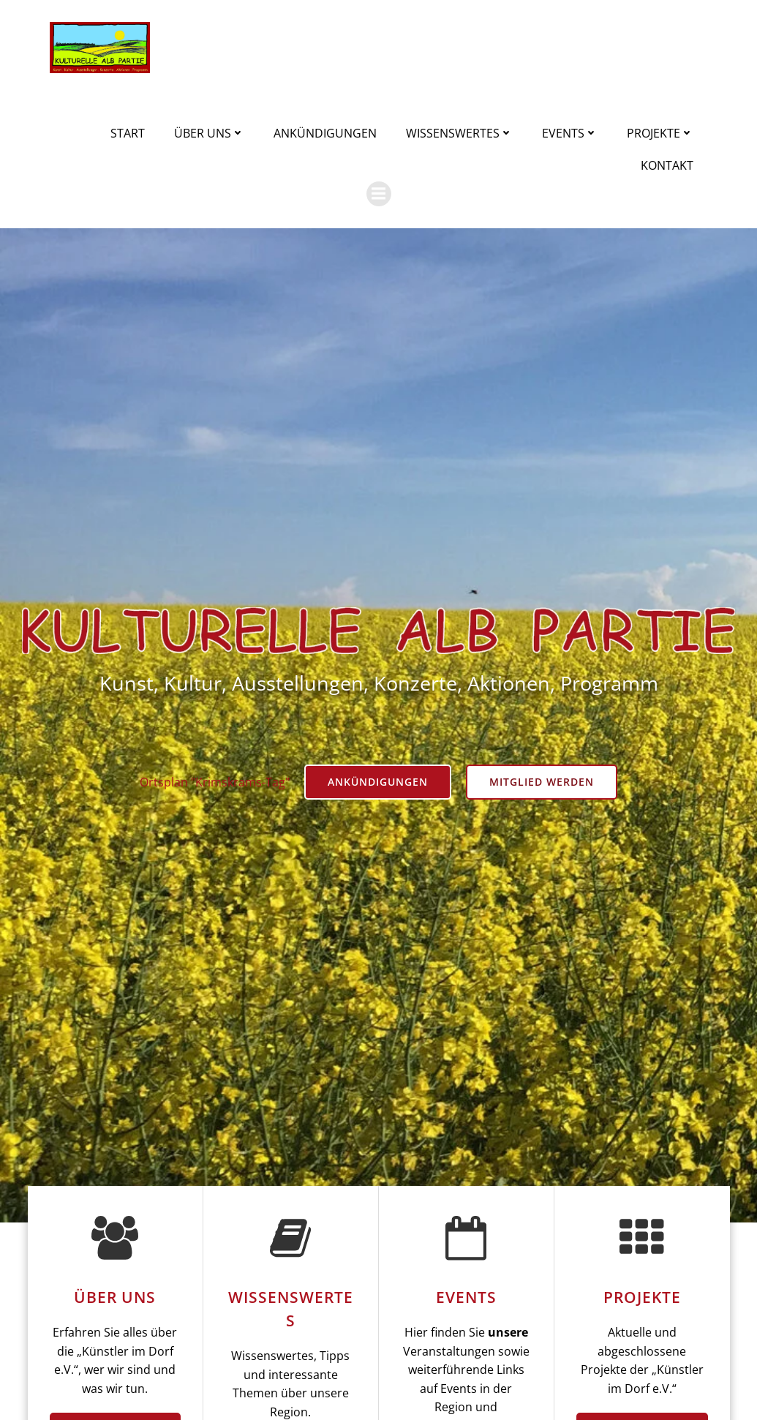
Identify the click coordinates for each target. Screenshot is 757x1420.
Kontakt (667, 165)
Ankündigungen (325, 133)
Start (127, 133)
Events (570, 133)
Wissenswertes (459, 133)
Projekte (660, 133)
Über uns (209, 133)
